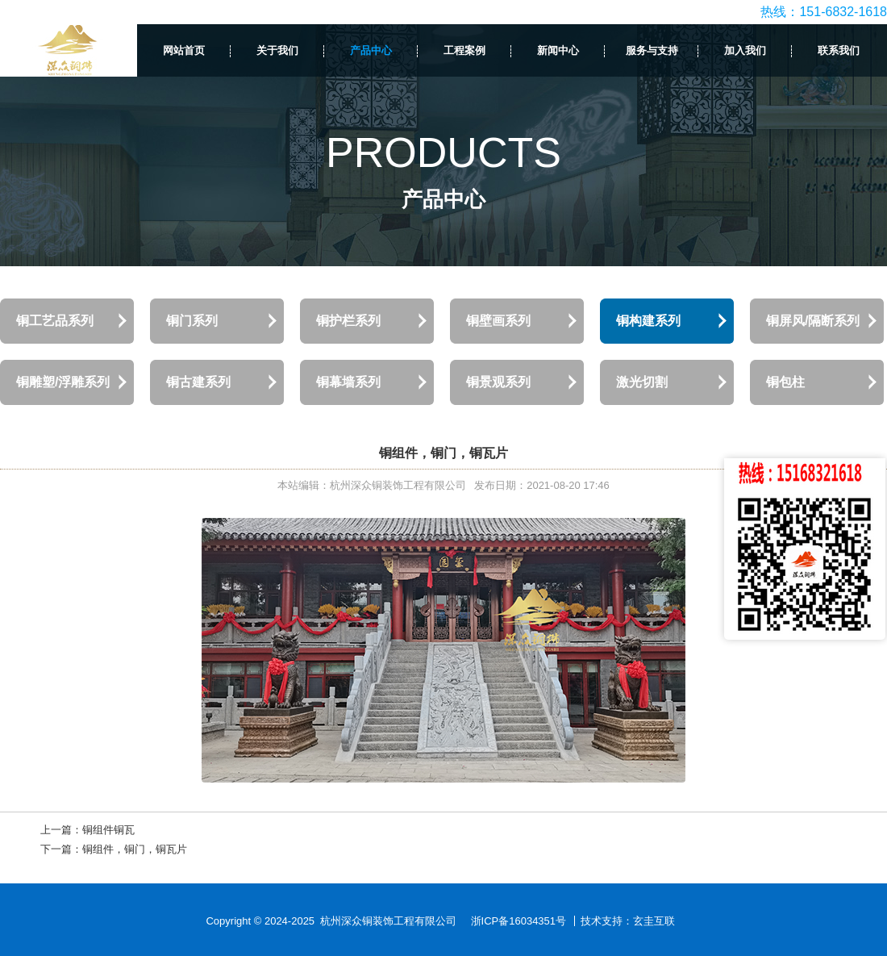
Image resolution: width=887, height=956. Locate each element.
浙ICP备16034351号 (519, 921)
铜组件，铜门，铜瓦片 (134, 849)
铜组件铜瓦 (108, 830)
